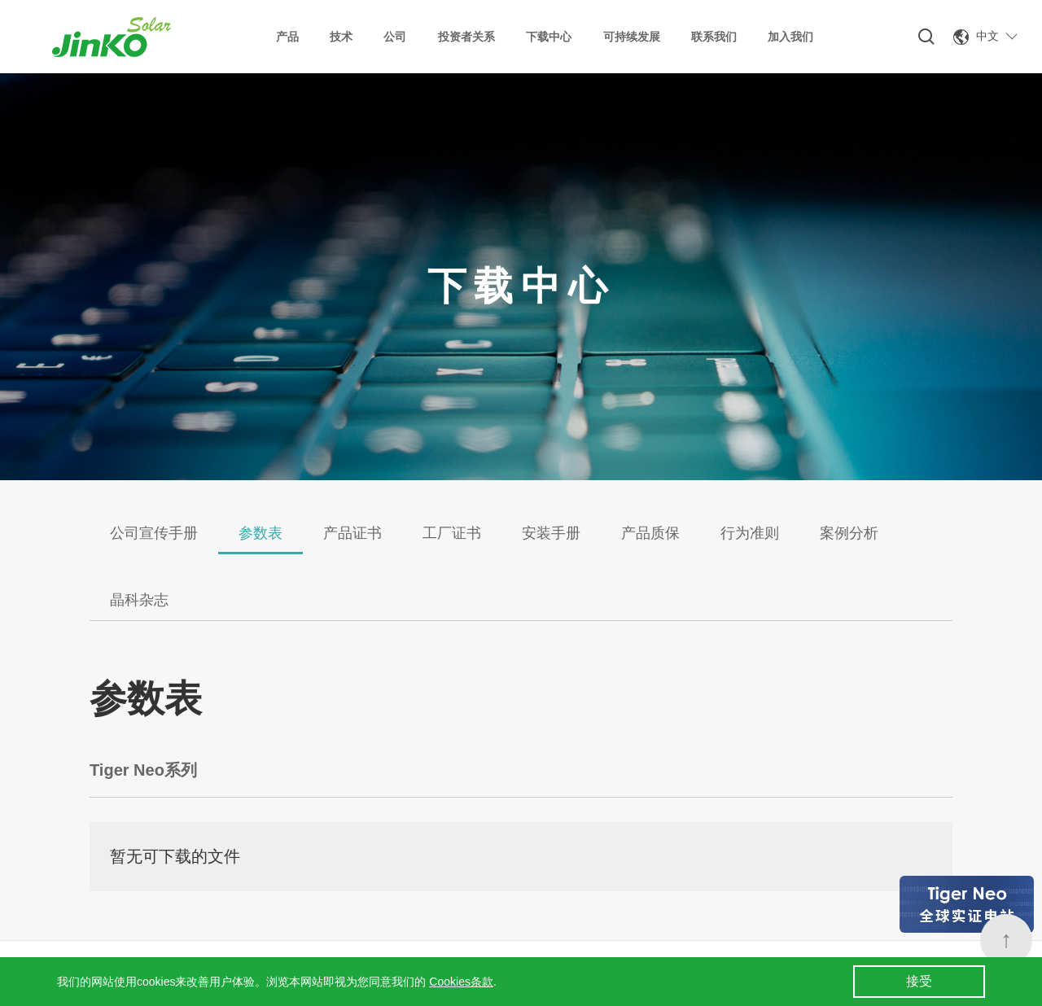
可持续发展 (631, 36)
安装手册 (551, 533)
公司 (394, 36)
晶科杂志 (139, 600)
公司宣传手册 (154, 533)
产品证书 (352, 533)
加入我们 (790, 36)
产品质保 (650, 533)
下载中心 (548, 36)
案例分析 (849, 533)
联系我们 (714, 36)
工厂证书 (451, 533)
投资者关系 (466, 36)
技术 (341, 36)
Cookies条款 (461, 981)
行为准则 (749, 533)
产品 (287, 36)
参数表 (260, 533)
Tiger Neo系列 (143, 770)
